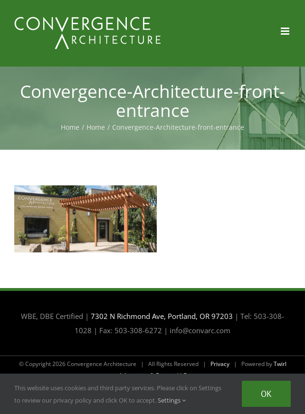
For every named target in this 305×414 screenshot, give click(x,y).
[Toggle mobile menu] (286, 31)
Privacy (219, 364)
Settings (172, 400)
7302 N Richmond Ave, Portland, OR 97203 (162, 316)
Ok (266, 393)
